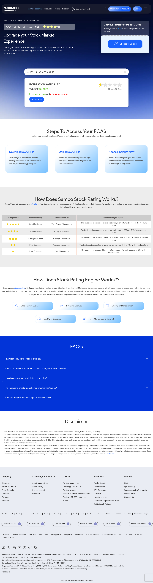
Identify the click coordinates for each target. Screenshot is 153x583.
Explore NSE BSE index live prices (74, 498)
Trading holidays (100, 483)
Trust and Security (92, 534)
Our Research (36, 9)
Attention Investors (109, 534)
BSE (46, 534)
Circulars (97, 493)
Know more (37, 99)
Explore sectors (69, 490)
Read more (6, 572)
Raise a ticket (129, 493)
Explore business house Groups (76, 493)
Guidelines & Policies (102, 504)
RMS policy (68, 534)
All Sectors (127, 514)
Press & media (8, 490)
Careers (5, 493)
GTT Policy (79, 534)
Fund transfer (99, 487)
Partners (65, 9)
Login (137, 9)
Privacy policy (56, 534)
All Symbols (117, 514)
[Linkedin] (19, 547)
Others (107, 514)
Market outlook (38, 490)
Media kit (6, 500)
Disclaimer (5, 534)
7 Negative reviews (59, 94)
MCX (121, 534)
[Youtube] (24, 547)
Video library (37, 487)
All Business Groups (141, 514)
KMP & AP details (9, 487)
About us (5, 483)
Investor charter (100, 497)
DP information (100, 490)
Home (5, 20)
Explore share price (71, 483)
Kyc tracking (129, 487)
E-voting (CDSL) (8, 537)
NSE (40, 534)
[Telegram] (30, 548)
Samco (138, 158)
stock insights (19, 288)
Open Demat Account (119, 9)
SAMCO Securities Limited (11, 554)
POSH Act (138, 534)
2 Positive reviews (37, 94)
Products (48, 9)
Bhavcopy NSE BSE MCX (73, 487)
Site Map (32, 534)
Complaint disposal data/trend (106, 500)
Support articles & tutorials (135, 490)
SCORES (129, 534)
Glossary (36, 493)
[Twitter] (9, 547)
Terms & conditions (19, 534)
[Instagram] (14, 547)
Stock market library (40, 483)
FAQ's (126, 483)
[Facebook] (3, 547)
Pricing (57, 9)
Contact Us (129, 497)
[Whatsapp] (35, 547)
